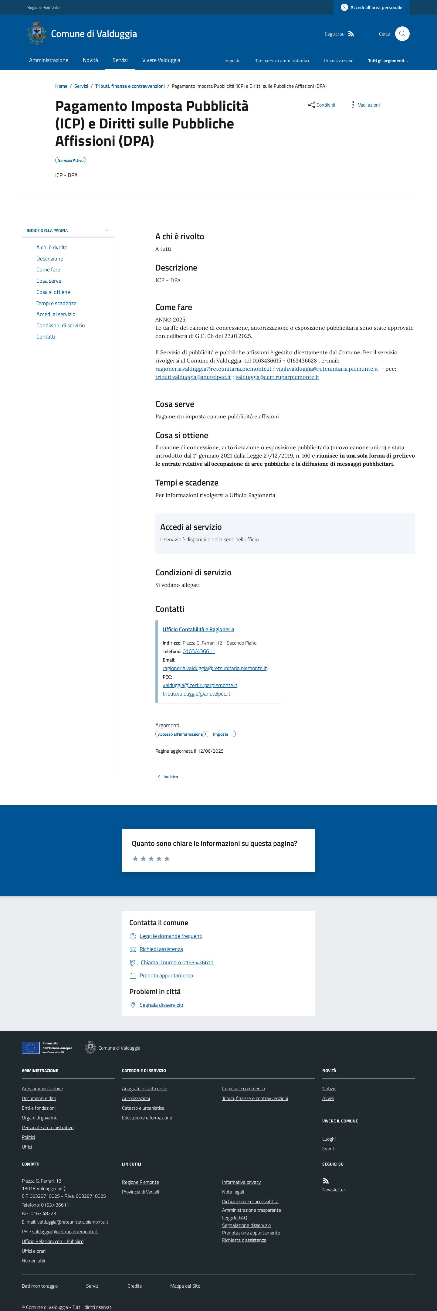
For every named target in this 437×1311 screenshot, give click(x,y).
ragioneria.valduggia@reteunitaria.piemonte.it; (215, 668)
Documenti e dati (39, 1098)
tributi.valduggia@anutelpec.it (193, 376)
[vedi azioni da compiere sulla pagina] (364, 105)
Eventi (328, 1148)
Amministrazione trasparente (251, 1210)
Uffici (27, 1146)
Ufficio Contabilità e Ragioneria (198, 629)
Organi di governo (39, 1117)
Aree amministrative (42, 1088)
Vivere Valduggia (161, 60)
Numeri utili (33, 1260)
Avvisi (328, 1098)
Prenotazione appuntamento (251, 1232)
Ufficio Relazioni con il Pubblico (52, 1241)
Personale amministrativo (47, 1127)
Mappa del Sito (185, 1285)
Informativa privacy (241, 1182)
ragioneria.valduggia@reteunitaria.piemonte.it (213, 368)
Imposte (233, 60)
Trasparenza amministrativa (282, 60)
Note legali (233, 1191)
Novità (90, 60)
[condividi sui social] (321, 105)
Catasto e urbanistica (143, 1108)
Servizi (120, 60)
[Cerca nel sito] (400, 33)
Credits (135, 1285)
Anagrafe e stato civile (144, 1088)
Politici (28, 1137)
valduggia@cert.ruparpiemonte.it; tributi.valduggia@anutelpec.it (201, 689)
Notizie (329, 1088)
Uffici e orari (34, 1251)
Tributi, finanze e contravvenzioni (130, 86)
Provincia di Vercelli (141, 1191)
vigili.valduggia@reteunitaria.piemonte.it (327, 368)
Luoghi (329, 1138)
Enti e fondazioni (39, 1108)
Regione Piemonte (43, 7)
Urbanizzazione (339, 60)
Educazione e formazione (147, 1117)
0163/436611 (199, 651)
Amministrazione (48, 60)
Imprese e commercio (243, 1088)
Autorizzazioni (136, 1098)
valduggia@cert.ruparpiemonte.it (277, 376)
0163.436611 (55, 1204)
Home (61, 86)
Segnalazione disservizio (246, 1225)
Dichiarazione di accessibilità (250, 1201)
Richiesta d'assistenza (244, 1240)
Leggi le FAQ (234, 1217)
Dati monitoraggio (40, 1285)
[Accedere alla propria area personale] (372, 7)
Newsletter (333, 1189)
